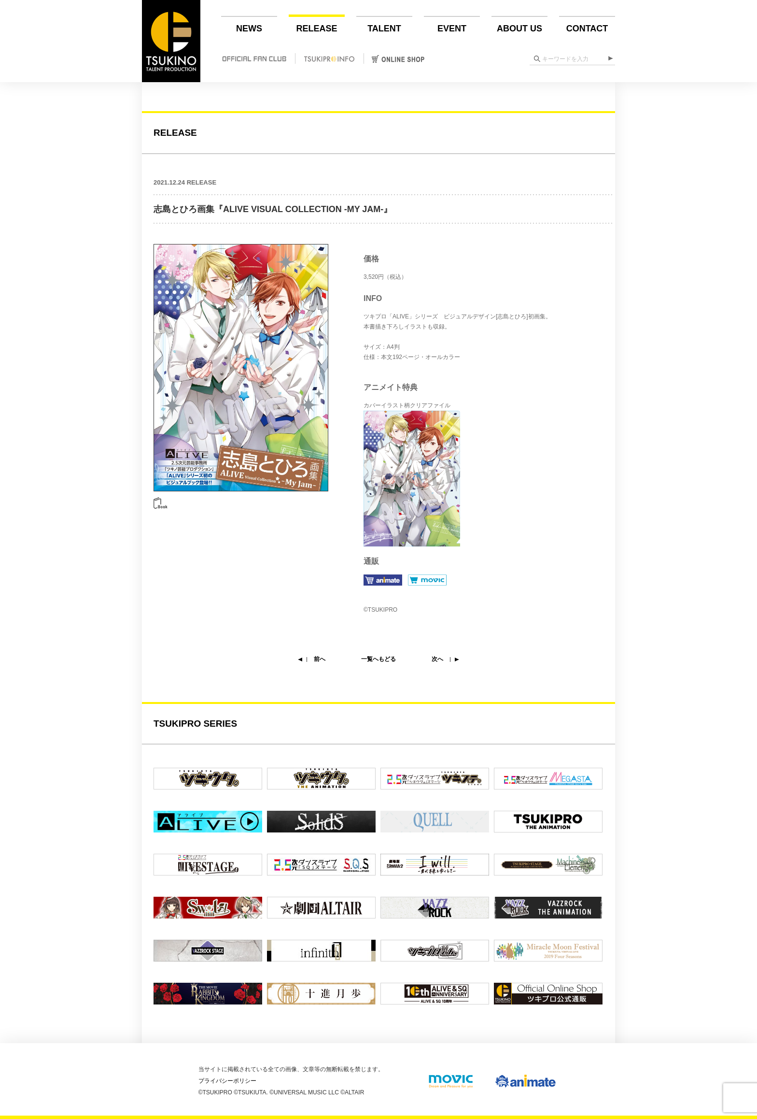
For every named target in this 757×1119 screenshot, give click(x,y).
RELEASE (316, 28)
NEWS (249, 28)
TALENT (384, 28)
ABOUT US (519, 28)
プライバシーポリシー (227, 1080)
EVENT (451, 28)
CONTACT (587, 28)
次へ (437, 659)
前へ (319, 659)
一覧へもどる (378, 659)
